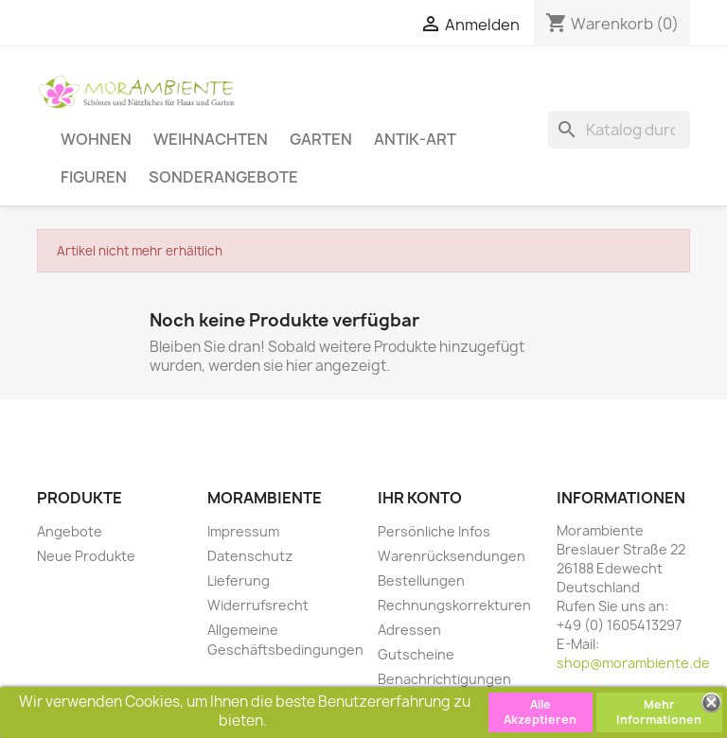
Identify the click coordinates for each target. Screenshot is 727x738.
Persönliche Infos (434, 531)
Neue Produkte (86, 556)
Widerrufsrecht (258, 605)
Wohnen (96, 139)
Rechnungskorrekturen (454, 605)
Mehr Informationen (658, 712)
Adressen (409, 630)
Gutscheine (416, 654)
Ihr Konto (420, 497)
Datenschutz (250, 556)
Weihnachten (210, 139)
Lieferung (238, 580)
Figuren (94, 176)
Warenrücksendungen (451, 556)
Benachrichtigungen (444, 679)
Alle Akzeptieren (540, 712)
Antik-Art (415, 139)
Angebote (69, 531)
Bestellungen (421, 580)
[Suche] (619, 130)
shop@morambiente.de (633, 663)
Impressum (243, 531)
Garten (321, 139)
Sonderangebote (223, 176)
